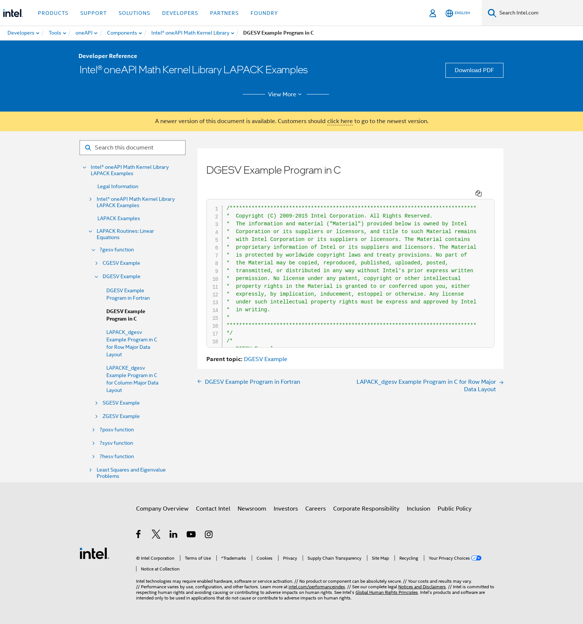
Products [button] (53, 13)
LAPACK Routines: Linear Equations (125, 234)
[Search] (492, 12)
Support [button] (93, 13)
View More (286, 94)
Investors (286, 508)
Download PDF (474, 70)
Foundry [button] (264, 13)
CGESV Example (121, 263)
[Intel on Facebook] (139, 535)
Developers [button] (180, 13)
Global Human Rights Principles (386, 592)
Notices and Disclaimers (422, 586)
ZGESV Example (121, 416)
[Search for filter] (133, 147)
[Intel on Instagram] (209, 535)
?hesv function (117, 456)
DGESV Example (122, 276)
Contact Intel (213, 508)
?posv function (117, 430)
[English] (458, 13)
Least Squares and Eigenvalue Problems (131, 473)
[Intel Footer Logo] (94, 553)
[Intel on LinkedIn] (174, 535)
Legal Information (117, 186)
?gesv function (117, 250)
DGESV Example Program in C (125, 315)
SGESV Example (121, 403)
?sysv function (116, 443)
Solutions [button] (134, 13)
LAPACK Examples (118, 218)
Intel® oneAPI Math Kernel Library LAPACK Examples (130, 170)
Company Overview (162, 508)
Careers (315, 508)
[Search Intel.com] (539, 13)
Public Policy (454, 508)
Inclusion (418, 508)
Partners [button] (224, 13)
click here (340, 121)
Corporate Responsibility (366, 508)
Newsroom (252, 508)
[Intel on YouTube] (191, 535)
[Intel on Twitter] (156, 535)
